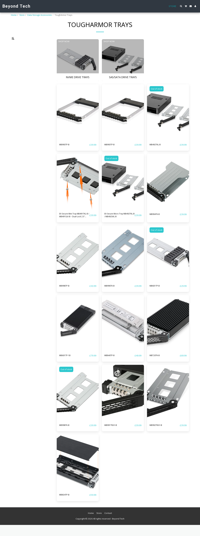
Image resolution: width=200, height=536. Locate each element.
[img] (78, 120)
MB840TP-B (111, 366)
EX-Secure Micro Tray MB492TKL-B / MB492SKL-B (117, 224)
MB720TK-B (157, 366)
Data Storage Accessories (39, 15)
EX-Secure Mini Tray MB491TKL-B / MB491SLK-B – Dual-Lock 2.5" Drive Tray (71, 224)
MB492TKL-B (157, 152)
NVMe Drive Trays (22, 208)
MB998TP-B (66, 296)
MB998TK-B (66, 436)
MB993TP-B (66, 152)
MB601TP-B (157, 296)
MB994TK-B (157, 222)
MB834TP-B (66, 506)
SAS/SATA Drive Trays (24, 211)
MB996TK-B (111, 296)
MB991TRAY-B (113, 436)
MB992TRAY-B (158, 436)
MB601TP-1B (67, 366)
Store (22, 15)
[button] (181, 6)
